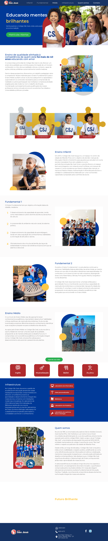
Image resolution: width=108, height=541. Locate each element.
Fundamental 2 (65, 137)
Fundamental (42, 3)
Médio (55, 3)
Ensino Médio (87, 137)
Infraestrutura (68, 3)
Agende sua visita (54, 359)
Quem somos (83, 3)
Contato (96, 3)
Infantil (29, 3)
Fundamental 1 (43, 137)
